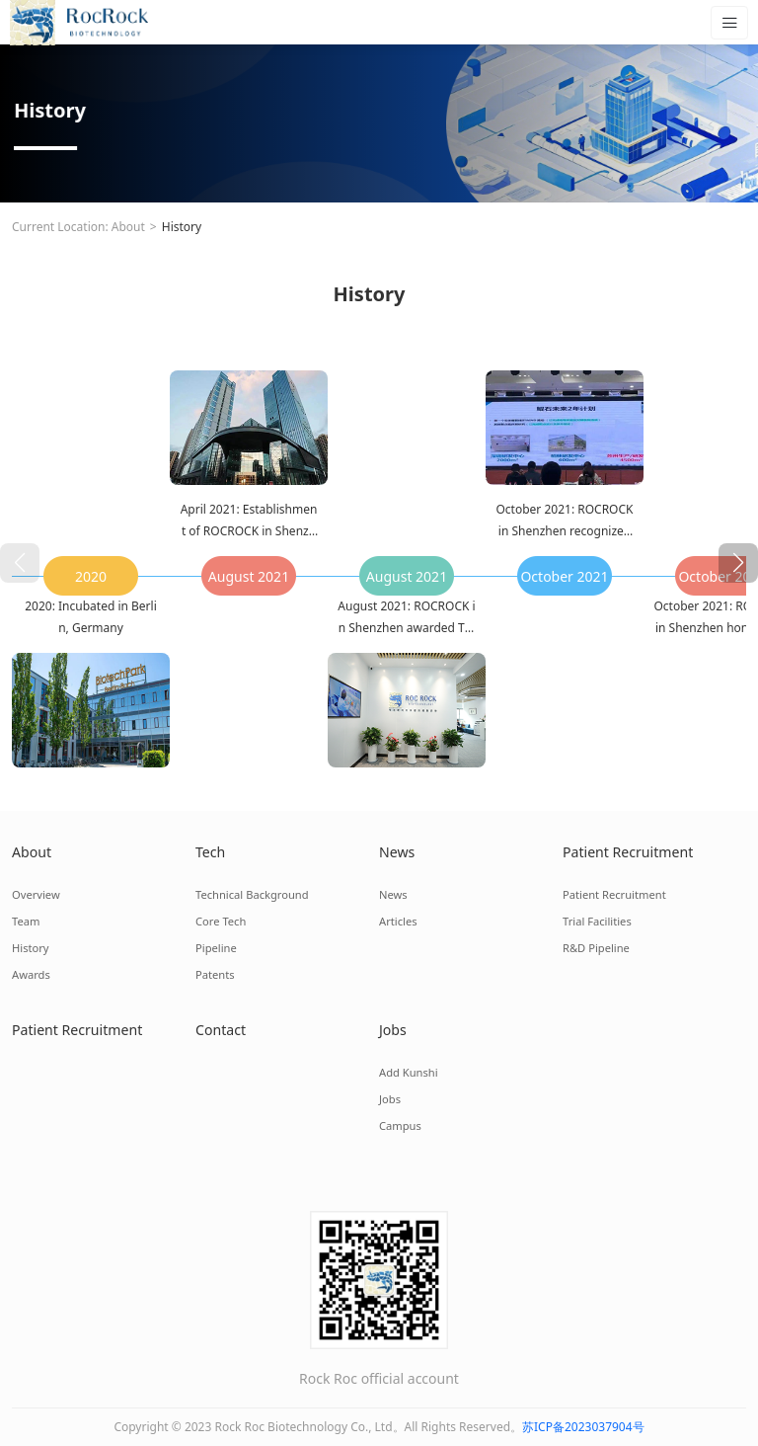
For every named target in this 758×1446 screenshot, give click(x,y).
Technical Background (251, 894)
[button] (738, 563)
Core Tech (220, 921)
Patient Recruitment (627, 852)
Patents (214, 974)
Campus (399, 1125)
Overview (35, 894)
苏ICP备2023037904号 (583, 1426)
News (397, 852)
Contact (220, 1029)
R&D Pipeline (596, 947)
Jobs (393, 1029)
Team (25, 921)
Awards (30, 974)
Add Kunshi (408, 1072)
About (128, 226)
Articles (398, 921)
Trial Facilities (597, 921)
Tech (210, 852)
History (181, 226)
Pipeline (215, 947)
